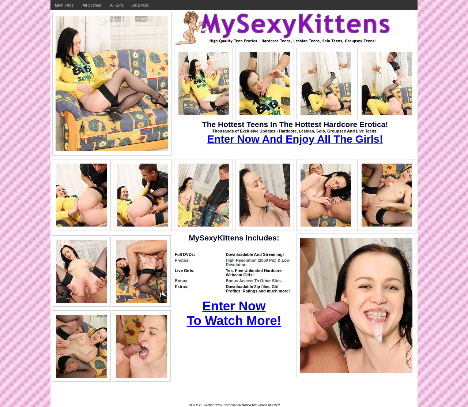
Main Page (64, 5)
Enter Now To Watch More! (234, 313)
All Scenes (92, 5)
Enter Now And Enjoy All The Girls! (295, 139)
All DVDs (140, 5)
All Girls (117, 5)
